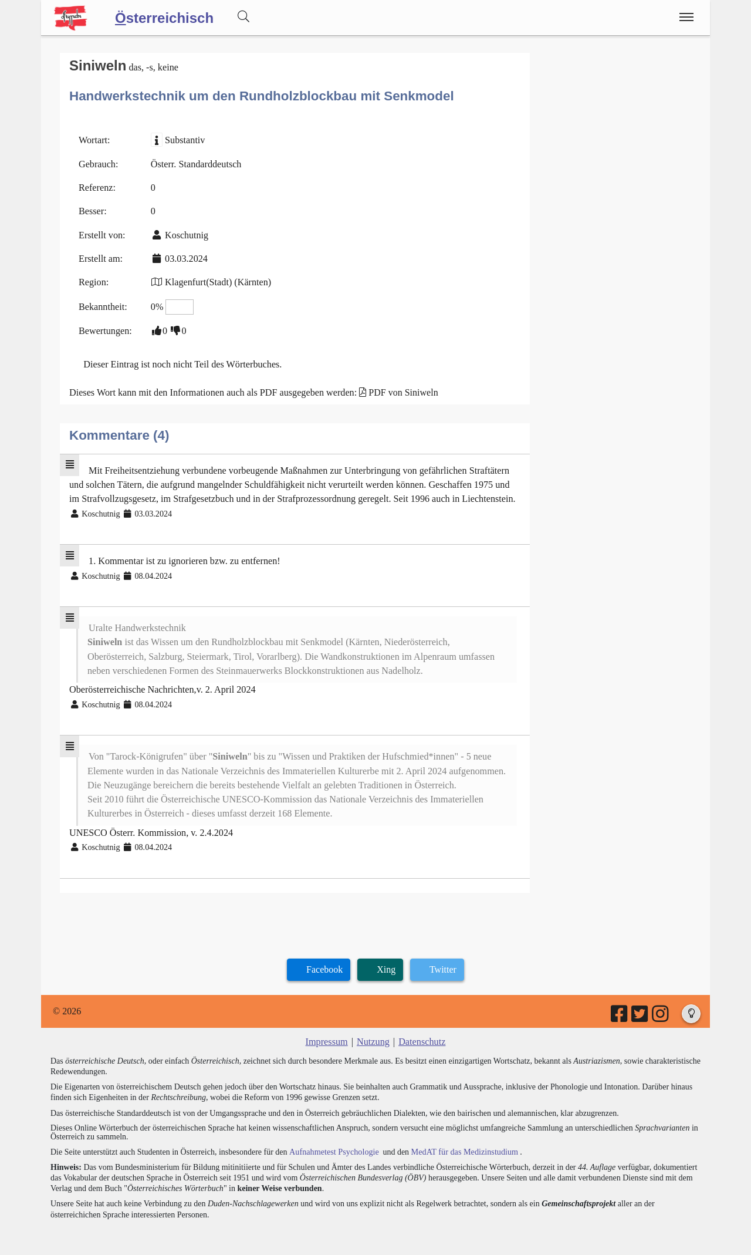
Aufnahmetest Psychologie (333, 1143)
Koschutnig (186, 234)
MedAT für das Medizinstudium (462, 1143)
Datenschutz (421, 1035)
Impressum (327, 1035)
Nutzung (373, 1035)
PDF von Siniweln (400, 390)
